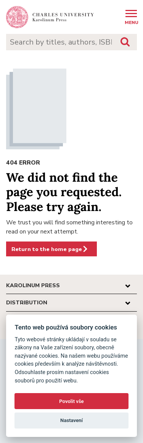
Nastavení (71, 420)
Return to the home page (49, 249)
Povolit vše (71, 401)
